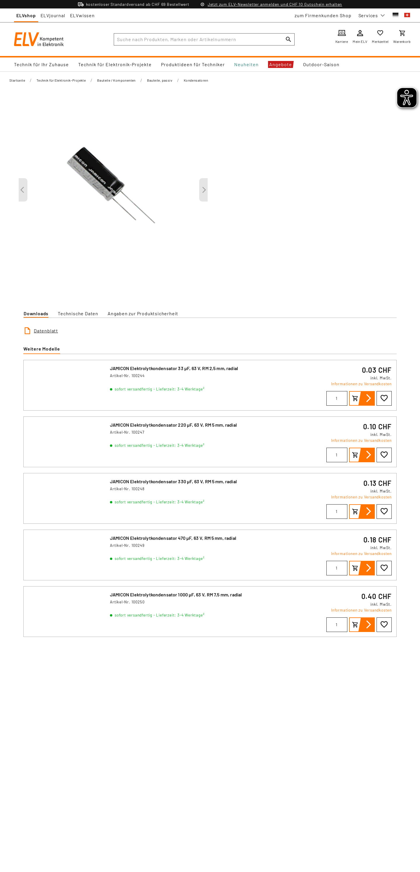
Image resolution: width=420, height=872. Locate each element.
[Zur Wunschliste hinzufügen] (384, 398)
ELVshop (26, 15)
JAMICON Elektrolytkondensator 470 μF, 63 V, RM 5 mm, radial (173, 538)
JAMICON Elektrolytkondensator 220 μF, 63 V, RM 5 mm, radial (173, 425)
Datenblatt (46, 330)
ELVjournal (53, 15)
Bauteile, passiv (159, 80)
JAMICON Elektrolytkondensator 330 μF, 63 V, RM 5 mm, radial (173, 481)
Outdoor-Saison (321, 64)
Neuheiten (246, 64)
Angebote (280, 64)
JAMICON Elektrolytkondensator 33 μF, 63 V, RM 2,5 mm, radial (174, 368)
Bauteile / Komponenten (116, 80)
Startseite (17, 80)
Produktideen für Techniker (193, 64)
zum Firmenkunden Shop (323, 15)
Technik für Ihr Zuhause (41, 64)
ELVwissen (82, 15)
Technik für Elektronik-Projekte (115, 64)
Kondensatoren (196, 80)
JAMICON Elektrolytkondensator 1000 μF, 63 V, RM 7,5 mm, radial (176, 594)
